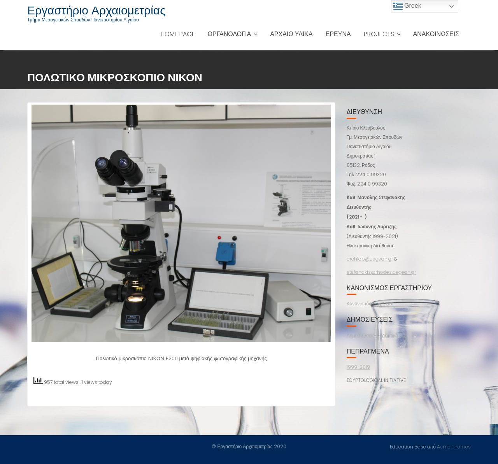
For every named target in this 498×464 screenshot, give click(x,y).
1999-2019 (358, 367)
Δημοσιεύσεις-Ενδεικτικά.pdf (377, 335)
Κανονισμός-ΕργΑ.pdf (370, 303)
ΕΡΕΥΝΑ (338, 34)
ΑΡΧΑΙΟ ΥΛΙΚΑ (291, 34)
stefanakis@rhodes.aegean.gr (381, 272)
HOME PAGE (178, 34)
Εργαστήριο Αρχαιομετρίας (96, 10)
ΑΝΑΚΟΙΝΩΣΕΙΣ (436, 34)
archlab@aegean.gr (370, 259)
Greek (407, 6)
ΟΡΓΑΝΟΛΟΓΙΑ (229, 34)
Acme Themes (454, 446)
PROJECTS (379, 34)
